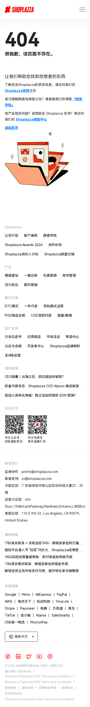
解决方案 (11, 298)
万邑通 (60, 608)
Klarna (44, 615)
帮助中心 (72, 337)
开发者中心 (35, 346)
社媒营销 (50, 275)
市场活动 (53, 337)
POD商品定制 (15, 315)
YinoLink (65, 601)
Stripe (12, 608)
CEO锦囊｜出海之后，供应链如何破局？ (35, 377)
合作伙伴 (55, 245)
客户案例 (30, 235)
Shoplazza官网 (17, 91)
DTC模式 (11, 306)
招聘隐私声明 (47, 688)
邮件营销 (30, 285)
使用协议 (67, 688)
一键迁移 (30, 275)
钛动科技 (46, 601)
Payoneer (30, 608)
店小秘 (28, 615)
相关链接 (11, 368)
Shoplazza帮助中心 (31, 119)
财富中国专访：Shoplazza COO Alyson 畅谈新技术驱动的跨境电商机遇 (43, 387)
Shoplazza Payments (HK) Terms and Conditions (38, 682)
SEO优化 (11, 285)
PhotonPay (39, 622)
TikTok (13, 615)
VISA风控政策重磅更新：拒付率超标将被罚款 (38, 557)
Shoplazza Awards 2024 (23, 245)
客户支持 (11, 328)
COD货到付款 (41, 315)
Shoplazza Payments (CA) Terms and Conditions (38, 676)
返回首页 (11, 128)
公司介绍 (11, 235)
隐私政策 (27, 688)
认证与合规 (13, 346)
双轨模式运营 (53, 306)
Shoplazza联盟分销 (59, 254)
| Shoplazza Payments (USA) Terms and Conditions (39, 699)
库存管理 (69, 275)
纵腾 (46, 608)
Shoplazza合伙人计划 (21, 254)
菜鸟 (74, 608)
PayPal (64, 594)
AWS (11, 601)
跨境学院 (50, 235)
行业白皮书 (13, 337)
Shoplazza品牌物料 (65, 346)
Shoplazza (13, 227)
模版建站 (11, 275)
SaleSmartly (63, 615)
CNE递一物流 (17, 622)
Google (13, 594)
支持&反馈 (13, 355)
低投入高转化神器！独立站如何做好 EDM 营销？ (41, 395)
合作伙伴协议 (13, 693)
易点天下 (27, 601)
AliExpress (46, 594)
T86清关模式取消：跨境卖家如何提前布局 (36, 564)
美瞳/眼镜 (64, 315)
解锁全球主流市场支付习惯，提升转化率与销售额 (42, 571)
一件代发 (31, 306)
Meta (29, 594)
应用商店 (34, 337)
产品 (8, 267)
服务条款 (10, 688)
